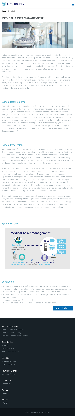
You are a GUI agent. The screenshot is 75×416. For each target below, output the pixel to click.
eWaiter (5, 403)
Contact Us (6, 384)
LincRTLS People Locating (11, 333)
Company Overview (9, 361)
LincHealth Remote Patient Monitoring (15, 336)
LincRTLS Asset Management (12, 330)
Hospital (5, 345)
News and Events (8, 374)
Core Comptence (8, 364)
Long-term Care (8, 348)
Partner (4, 393)
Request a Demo (63, 308)
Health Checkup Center (10, 352)
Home (4, 11)
